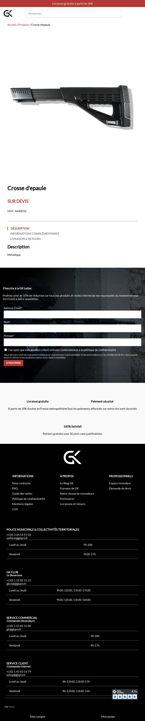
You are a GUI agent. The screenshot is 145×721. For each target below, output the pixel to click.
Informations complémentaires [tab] (34, 233)
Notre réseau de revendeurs (77, 493)
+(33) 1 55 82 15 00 (18, 626)
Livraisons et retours (72, 504)
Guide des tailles (22, 493)
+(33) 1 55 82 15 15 (18, 580)
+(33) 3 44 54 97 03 (18, 534)
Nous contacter (21, 483)
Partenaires (67, 498)
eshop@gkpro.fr (16, 675)
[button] (137, 13)
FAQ (15, 488)
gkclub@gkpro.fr (16, 583)
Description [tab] (20, 228)
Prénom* (9, 335)
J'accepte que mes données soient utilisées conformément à (60, 350)
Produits (24, 24)
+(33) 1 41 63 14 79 (18, 671)
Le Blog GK (67, 483)
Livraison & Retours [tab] (25, 238)
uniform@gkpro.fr (17, 538)
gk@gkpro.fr (13, 629)
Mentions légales (22, 504)
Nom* (7, 322)
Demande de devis (120, 488)
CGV (15, 509)
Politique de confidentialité (28, 498)
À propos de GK (69, 488)
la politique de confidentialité (98, 350)
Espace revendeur (120, 483)
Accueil (11, 24)
